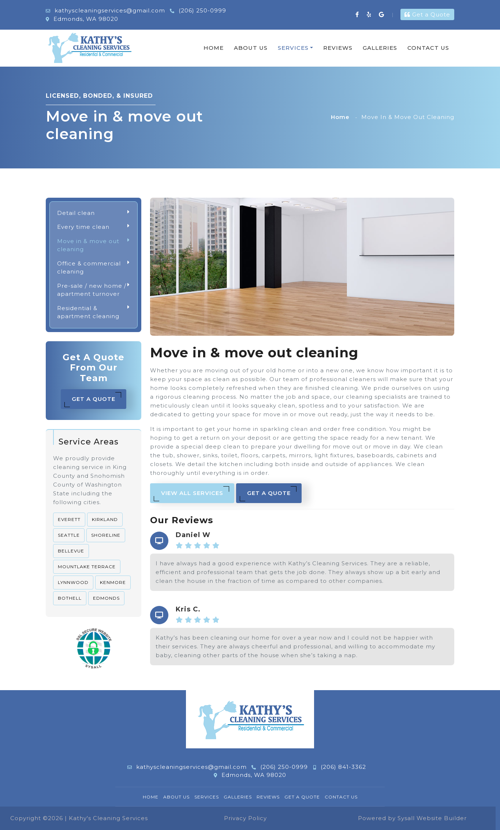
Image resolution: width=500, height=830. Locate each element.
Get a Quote (427, 14)
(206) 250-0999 (198, 10)
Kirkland (105, 519)
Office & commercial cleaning (93, 268)
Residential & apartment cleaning (93, 312)
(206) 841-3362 (339, 766)
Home (214, 47)
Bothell (70, 598)
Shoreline (105, 535)
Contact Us (428, 47)
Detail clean (93, 213)
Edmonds (106, 598)
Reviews (337, 47)
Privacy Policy (245, 818)
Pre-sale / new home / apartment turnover (93, 290)
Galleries (380, 47)
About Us (251, 47)
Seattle (69, 535)
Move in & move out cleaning (93, 245)
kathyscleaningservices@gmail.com (105, 10)
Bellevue (71, 551)
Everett (69, 519)
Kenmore (113, 582)
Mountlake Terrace (87, 566)
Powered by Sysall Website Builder (412, 818)
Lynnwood (73, 582)
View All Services (191, 493)
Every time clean (93, 227)
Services (293, 47)
